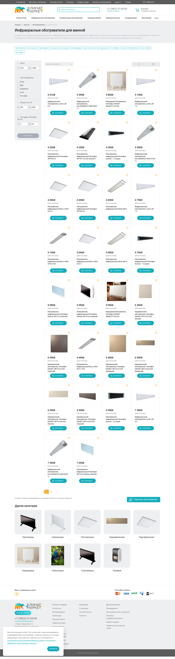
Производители (112, 611)
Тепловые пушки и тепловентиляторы (59, 637)
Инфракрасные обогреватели (43, 18)
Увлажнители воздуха (60, 646)
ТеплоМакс (115, 48)
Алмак (124, 48)
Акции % (118, 2)
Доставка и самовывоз (37, 2)
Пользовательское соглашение (118, 614)
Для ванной (32, 48)
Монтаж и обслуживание (102, 2)
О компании (20, 2)
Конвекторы (56, 618)
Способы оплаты (56, 2)
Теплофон (19, 52)
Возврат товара (83, 2)
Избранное (148, 2)
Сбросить (28, 136)
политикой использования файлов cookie (25, 640)
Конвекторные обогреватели (71, 18)
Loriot (143, 48)
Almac (22, 82)
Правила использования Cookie (115, 629)
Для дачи (54, 48)
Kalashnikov (134, 48)
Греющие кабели (94, 18)
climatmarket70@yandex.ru (24, 624)
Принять (53, 649)
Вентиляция (146, 18)
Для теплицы (89, 48)
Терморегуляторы (113, 18)
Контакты (70, 2)
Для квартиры (76, 48)
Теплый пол (56, 611)
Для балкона (20, 48)
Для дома (64, 48)
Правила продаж (112, 624)
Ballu (149, 48)
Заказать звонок (113, 11)
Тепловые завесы (59, 642)
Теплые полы (21, 18)
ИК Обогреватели (58, 614)
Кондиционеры (131, 18)
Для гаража (44, 48)
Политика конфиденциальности (114, 619)
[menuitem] (21, 18)
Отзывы (128, 2)
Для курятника (102, 48)
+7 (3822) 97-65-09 (117, 8)
